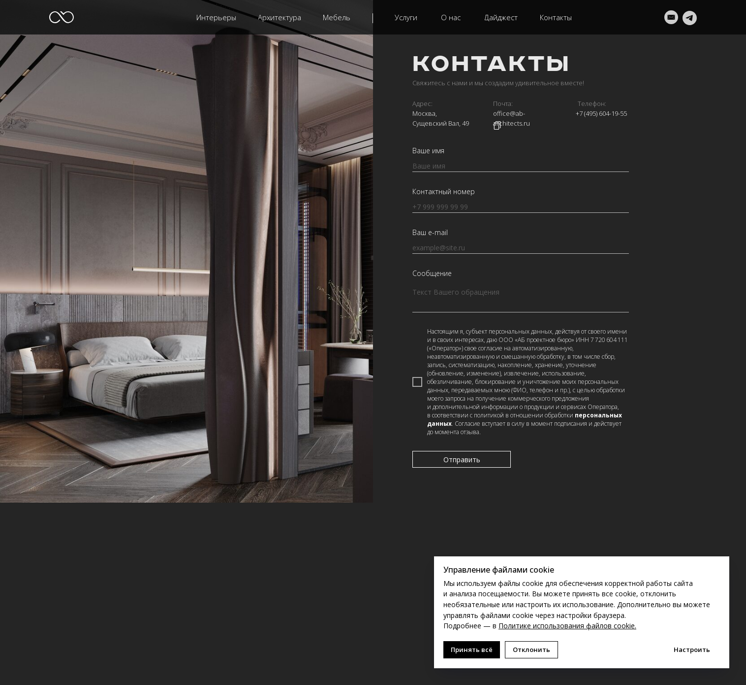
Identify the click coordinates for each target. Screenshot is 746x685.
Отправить (461, 459)
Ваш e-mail (430, 232)
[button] (279, 17)
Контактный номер (443, 191)
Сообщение (432, 273)
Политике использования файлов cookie (566, 625)
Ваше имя (428, 150)
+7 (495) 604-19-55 (601, 113)
